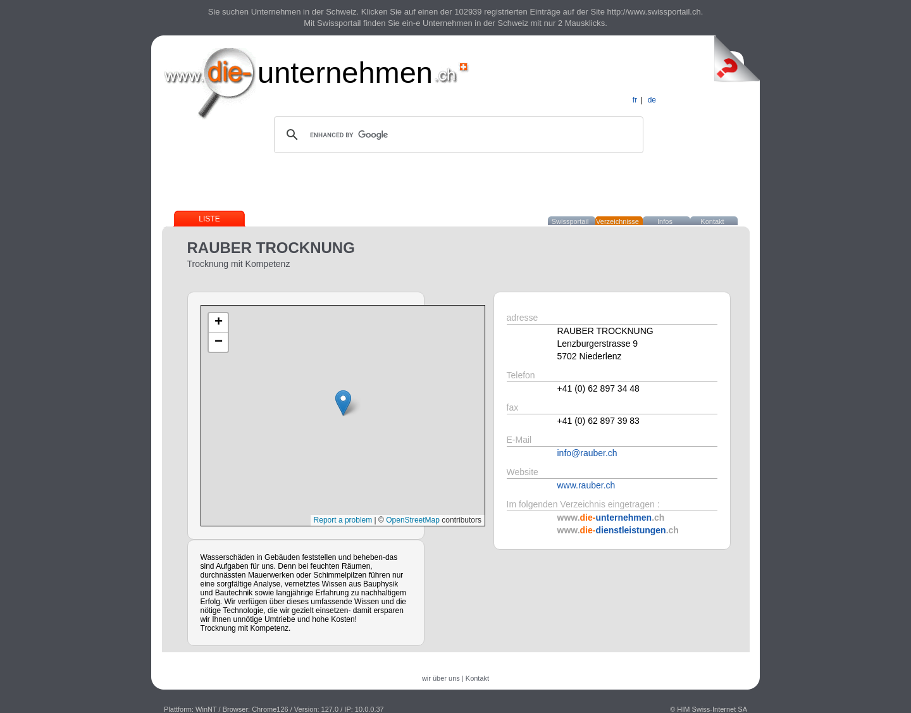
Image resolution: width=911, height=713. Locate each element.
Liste (209, 218)
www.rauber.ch (586, 485)
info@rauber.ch (587, 453)
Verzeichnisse (617, 221)
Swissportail (570, 221)
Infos (664, 221)
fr (635, 100)
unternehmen (345, 72)
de (652, 100)
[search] (457, 134)
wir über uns (441, 678)
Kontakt (712, 221)
